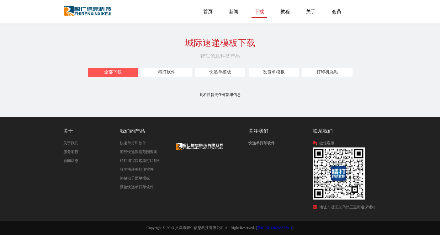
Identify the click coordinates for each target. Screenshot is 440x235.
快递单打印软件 (133, 143)
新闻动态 (70, 160)
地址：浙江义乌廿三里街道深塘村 (347, 207)
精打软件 (166, 72)
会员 (336, 11)
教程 (285, 11)
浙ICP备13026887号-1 (274, 228)
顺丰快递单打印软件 (137, 169)
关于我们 (70, 143)
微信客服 (326, 143)
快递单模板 (220, 72)
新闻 (233, 11)
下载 (259, 11)
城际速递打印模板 (88, 13)
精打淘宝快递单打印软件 (140, 160)
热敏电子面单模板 (135, 178)
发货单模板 (274, 72)
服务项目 (70, 152)
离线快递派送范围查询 (138, 152)
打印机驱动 (327, 72)
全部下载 (113, 72)
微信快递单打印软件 (137, 187)
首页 (208, 11)
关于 (310, 11)
